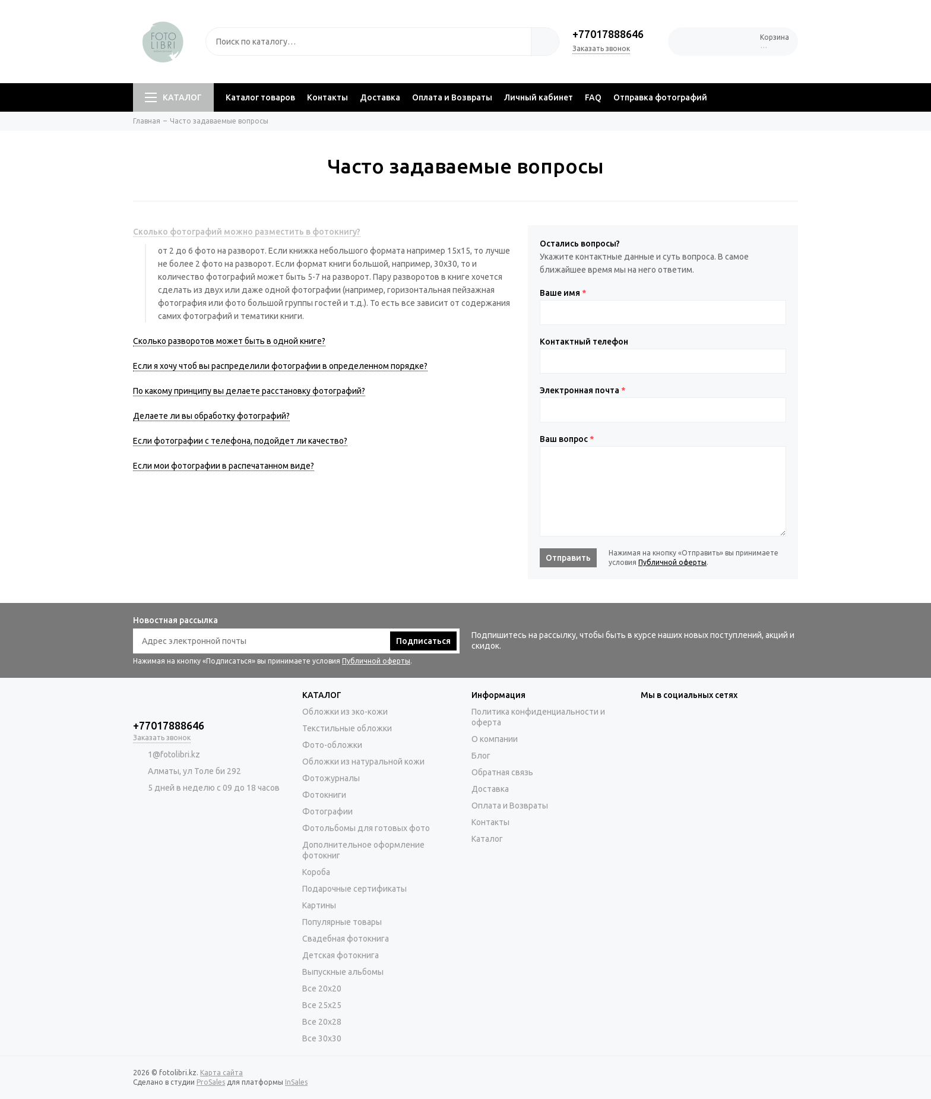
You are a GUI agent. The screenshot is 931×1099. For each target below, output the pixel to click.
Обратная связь (502, 772)
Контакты (327, 97)
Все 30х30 (321, 1038)
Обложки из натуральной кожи (363, 761)
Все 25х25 (321, 1005)
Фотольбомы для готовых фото (366, 828)
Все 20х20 (321, 988)
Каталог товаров (260, 97)
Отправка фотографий (660, 97)
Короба (316, 872)
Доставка (380, 97)
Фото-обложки (332, 745)
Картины (319, 905)
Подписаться (423, 641)
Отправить (568, 558)
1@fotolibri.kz (174, 754)
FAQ (593, 97)
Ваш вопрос (567, 439)
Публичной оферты (672, 562)
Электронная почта (582, 390)
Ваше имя (563, 293)
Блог (480, 755)
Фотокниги (324, 795)
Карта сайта (221, 1072)
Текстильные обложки (347, 728)
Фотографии (327, 811)
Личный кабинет (538, 97)
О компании (494, 739)
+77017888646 (608, 34)
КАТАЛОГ (173, 97)
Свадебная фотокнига (345, 938)
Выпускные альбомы (343, 972)
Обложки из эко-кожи (345, 711)
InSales (296, 1082)
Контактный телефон (584, 341)
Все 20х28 (321, 1022)
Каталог (487, 839)
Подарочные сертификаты (354, 888)
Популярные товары (342, 922)
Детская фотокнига (340, 955)
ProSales (211, 1082)
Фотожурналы (331, 778)
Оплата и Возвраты (452, 97)
